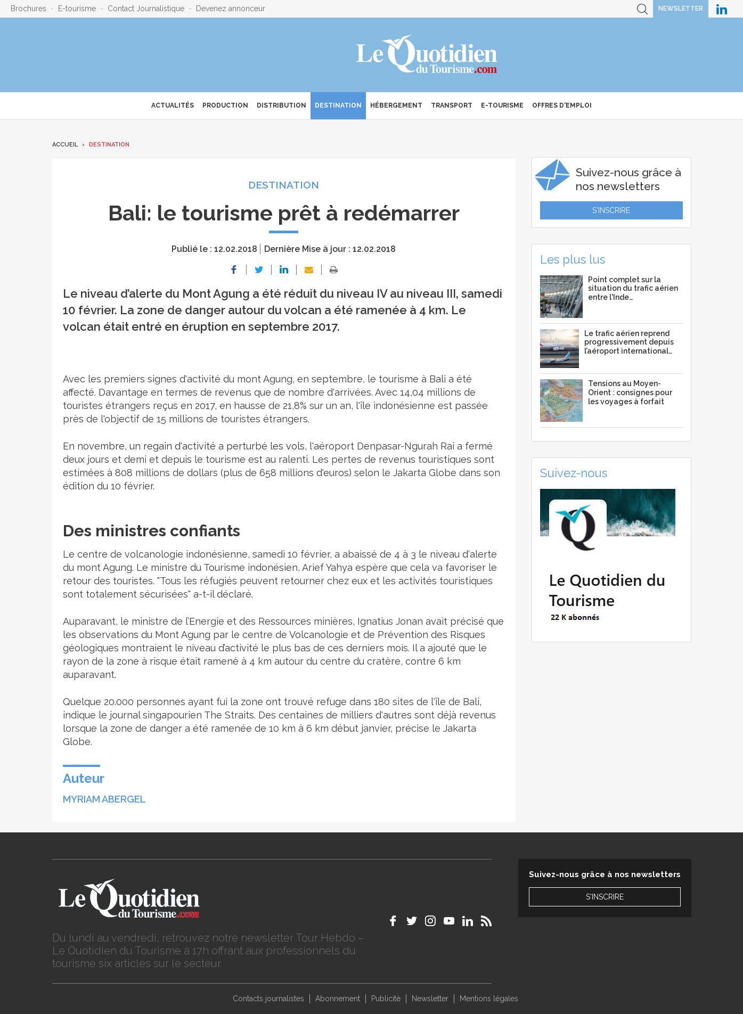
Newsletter (680, 8)
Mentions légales (489, 998)
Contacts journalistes (268, 998)
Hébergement (396, 105)
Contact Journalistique (146, 8)
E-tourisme (77, 8)
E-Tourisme (502, 105)
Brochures (28, 8)
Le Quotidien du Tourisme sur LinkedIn (722, 9)
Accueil (65, 144)
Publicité (386, 998)
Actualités (172, 105)
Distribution (281, 105)
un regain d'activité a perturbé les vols (217, 446)
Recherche (642, 9)
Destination (338, 105)
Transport (451, 105)
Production (225, 105)
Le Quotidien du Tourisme (427, 54)
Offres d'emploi (562, 105)
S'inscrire (611, 210)
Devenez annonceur (230, 8)
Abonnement (337, 998)
